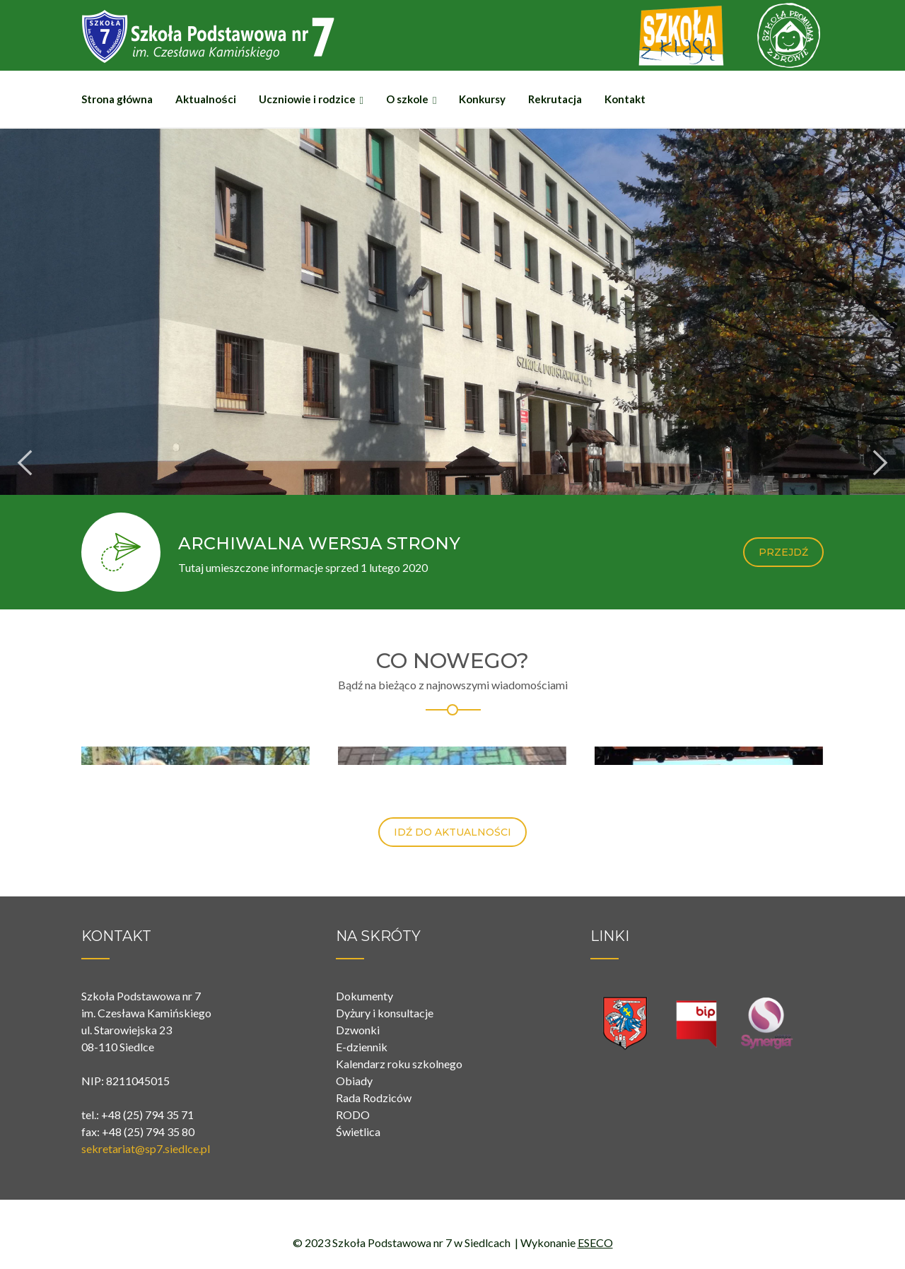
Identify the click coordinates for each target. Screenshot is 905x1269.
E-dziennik (361, 1046)
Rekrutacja (555, 99)
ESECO (595, 1242)
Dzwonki (358, 1029)
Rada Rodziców (373, 1097)
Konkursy (482, 99)
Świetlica (358, 1131)
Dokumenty (364, 995)
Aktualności (205, 99)
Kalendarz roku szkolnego (399, 1063)
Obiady (354, 1080)
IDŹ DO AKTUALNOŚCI (452, 832)
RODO (353, 1114)
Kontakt (625, 99)
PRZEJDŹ (783, 552)
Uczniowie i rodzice (307, 99)
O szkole (407, 99)
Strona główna (117, 99)
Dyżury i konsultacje (384, 1012)
